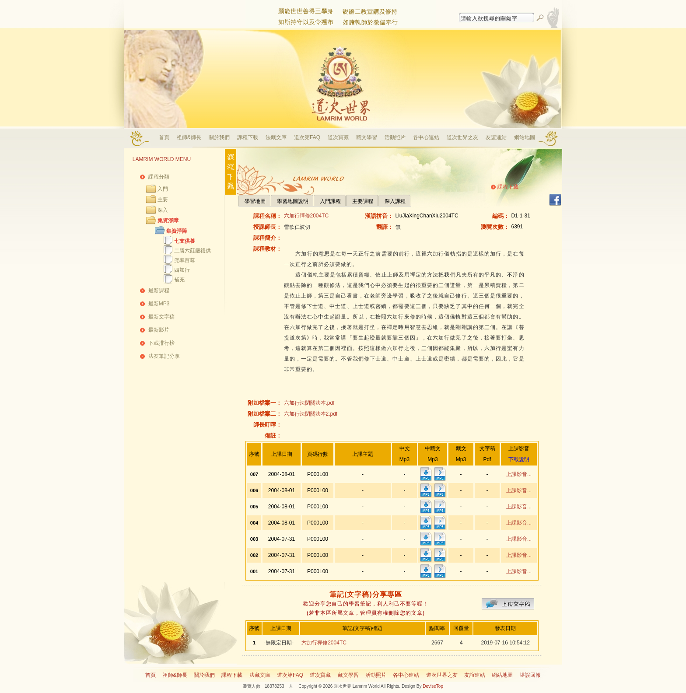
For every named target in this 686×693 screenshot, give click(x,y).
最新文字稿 (161, 317)
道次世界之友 (462, 137)
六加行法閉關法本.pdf (309, 403)
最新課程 (158, 290)
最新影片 (158, 330)
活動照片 (395, 137)
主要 (163, 199)
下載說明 (518, 459)
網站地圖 (524, 137)
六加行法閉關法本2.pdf (311, 414)
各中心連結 (426, 137)
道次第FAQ (307, 137)
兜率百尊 (184, 260)
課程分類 (158, 177)
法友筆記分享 (164, 356)
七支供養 (184, 241)
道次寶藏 (338, 137)
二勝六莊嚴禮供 (192, 251)
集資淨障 (168, 220)
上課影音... (519, 474)
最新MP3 (159, 304)
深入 (163, 210)
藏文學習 (366, 137)
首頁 (164, 137)
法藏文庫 (276, 137)
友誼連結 (496, 137)
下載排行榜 (161, 343)
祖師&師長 (189, 137)
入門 (163, 189)
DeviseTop (433, 686)
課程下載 (247, 137)
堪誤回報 (530, 675)
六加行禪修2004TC (306, 216)
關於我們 (219, 137)
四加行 (182, 270)
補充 (179, 279)
